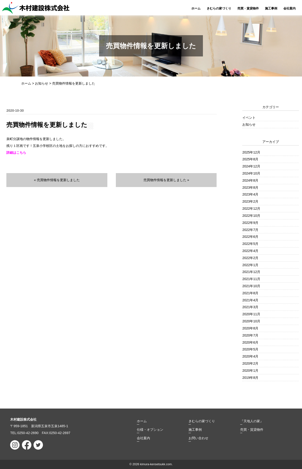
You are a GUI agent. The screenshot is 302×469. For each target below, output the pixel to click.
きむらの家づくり (219, 8)
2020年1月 (250, 370)
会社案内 (289, 8)
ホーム (196, 8)
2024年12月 (251, 166)
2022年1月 (250, 265)
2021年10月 (251, 286)
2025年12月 (251, 152)
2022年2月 (250, 258)
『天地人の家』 (251, 421)
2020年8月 (250, 328)
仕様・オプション (150, 429)
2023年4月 (250, 194)
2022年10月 (251, 215)
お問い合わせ (198, 438)
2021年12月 (251, 272)
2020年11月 (251, 314)
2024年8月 (250, 180)
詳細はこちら (16, 152)
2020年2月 (250, 363)
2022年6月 (250, 237)
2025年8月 (250, 159)
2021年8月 (250, 293)
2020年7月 (250, 335)
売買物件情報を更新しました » (166, 180)
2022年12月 (251, 208)
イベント (249, 117)
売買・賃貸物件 (248, 8)
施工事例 (271, 8)
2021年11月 (251, 279)
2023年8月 (250, 187)
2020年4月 (250, 356)
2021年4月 (250, 300)
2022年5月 (250, 244)
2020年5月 (250, 349)
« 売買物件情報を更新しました (57, 180)
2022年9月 (250, 223)
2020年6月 (250, 342)
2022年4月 (250, 251)
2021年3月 (250, 307)
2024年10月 (251, 173)
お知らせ (249, 124)
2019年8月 (250, 377)
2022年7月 (250, 230)
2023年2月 (250, 201)
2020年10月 (251, 321)
